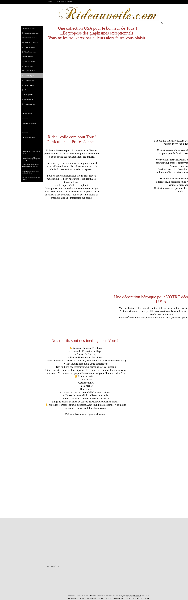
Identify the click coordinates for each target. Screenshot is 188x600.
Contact (49, 2)
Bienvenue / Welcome (64, 2)
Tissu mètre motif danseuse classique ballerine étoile (31, 159)
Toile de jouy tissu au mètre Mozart (31, 178)
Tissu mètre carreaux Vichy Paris (31, 152)
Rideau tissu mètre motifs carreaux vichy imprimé (30, 165)
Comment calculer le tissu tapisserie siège (30, 172)
